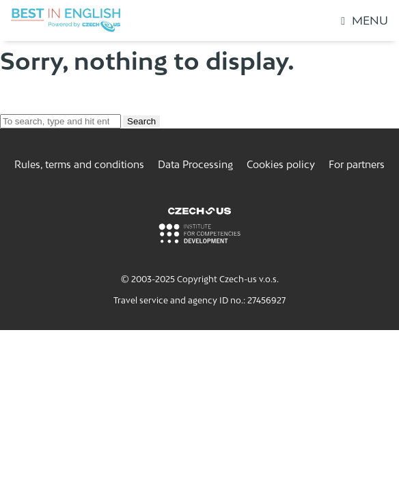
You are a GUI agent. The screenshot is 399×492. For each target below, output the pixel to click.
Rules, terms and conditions (79, 164)
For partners (357, 164)
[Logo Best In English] (65, 20)
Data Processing (195, 164)
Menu (364, 20)
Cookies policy (281, 164)
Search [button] (141, 121)
